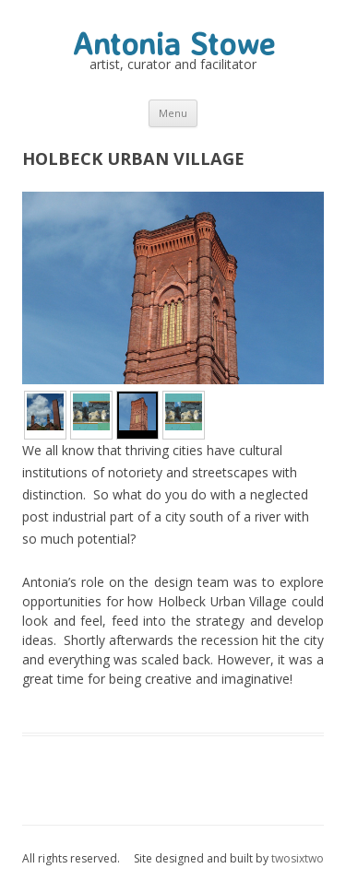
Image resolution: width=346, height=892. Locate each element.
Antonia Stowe (173, 43)
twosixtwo (297, 858)
